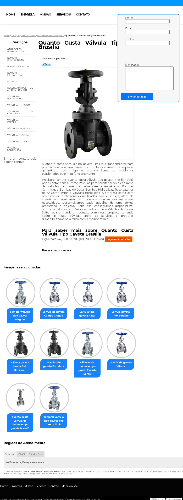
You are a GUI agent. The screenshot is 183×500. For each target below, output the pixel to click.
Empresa (27, 14)
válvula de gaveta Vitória (125, 364)
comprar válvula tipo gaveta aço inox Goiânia (56, 421)
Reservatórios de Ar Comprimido (20, 88)
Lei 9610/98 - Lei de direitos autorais (57, 470)
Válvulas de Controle (20, 112)
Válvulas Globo (18, 141)
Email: (128, 30)
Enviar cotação (137, 96)
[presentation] (147, 55)
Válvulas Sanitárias (14, 148)
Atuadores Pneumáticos (16, 50)
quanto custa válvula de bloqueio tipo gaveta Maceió (20, 421)
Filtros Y (13, 81)
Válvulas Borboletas (15, 97)
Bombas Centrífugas (15, 58)
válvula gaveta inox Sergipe (125, 313)
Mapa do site (69, 482)
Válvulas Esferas (19, 128)
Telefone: (128, 41)
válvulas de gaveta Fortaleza (55, 364)
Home (10, 14)
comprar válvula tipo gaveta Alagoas (21, 315)
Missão (45, 14)
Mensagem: (128, 76)
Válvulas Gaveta (18, 135)
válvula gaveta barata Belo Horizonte (21, 366)
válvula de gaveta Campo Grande (56, 313)
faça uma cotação (118, 239)
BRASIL (22, 450)
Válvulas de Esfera (20, 121)
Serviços (63, 14)
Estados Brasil (36, 450)
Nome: (128, 19)
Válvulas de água (19, 105)
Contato (83, 14)
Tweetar (46, 64)
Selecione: (10, 450)
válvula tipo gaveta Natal (91, 313)
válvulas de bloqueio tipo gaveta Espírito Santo (90, 368)
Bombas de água (18, 66)
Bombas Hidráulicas (15, 73)
